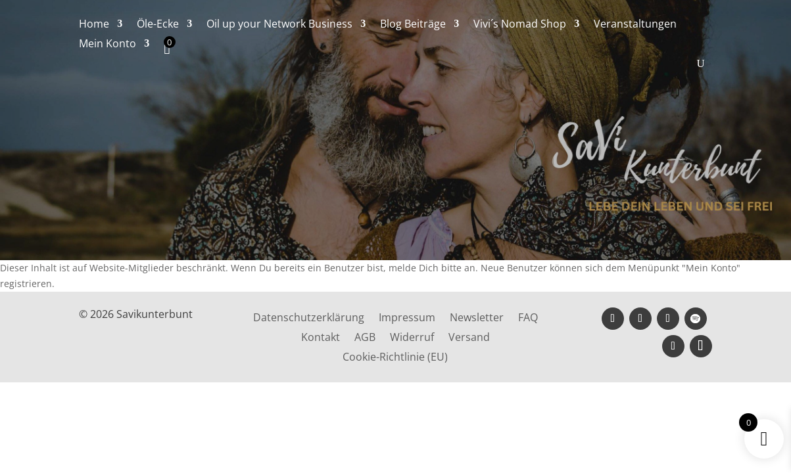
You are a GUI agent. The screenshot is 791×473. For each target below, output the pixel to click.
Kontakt (320, 338)
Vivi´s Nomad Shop (519, 25)
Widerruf (412, 338)
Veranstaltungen (635, 25)
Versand (469, 338)
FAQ (528, 319)
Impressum (407, 319)
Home (94, 25)
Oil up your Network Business (279, 25)
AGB (364, 338)
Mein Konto (107, 45)
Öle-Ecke (158, 25)
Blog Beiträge (413, 25)
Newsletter (477, 319)
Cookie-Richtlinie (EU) (395, 358)
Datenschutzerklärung (308, 319)
